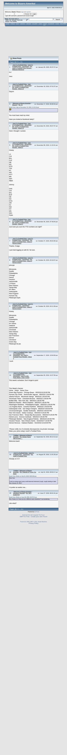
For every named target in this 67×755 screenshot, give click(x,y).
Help (17, 24)
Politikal (15, 435)
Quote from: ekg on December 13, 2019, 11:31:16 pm (24, 107)
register (28, 11)
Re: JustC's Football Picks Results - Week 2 (22, 356)
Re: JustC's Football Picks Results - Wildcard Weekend (22, 68)
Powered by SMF (24, 521)
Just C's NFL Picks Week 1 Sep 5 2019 (21, 376)
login (22, 11)
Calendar (51, 24)
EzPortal (37, 511)
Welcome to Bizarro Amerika (21, 103)
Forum (13, 24)
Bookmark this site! (27, 515)
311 (21, 62)
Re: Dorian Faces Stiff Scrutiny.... (22, 437)
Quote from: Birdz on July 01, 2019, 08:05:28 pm (23, 476)
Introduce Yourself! (19, 493)
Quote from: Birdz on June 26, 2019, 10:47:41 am (23, 497)
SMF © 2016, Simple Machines (38, 521)
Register (63, 24)
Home (7, 24)
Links (40, 24)
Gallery (34, 24)
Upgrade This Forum (39, 515)
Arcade (28, 24)
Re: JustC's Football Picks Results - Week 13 (20, 127)
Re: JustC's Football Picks (23, 455)
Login (57, 24)
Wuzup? (14, 105)
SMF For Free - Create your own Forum (33, 516)
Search (22, 24)
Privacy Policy (33, 523)
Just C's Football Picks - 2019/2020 (22, 65)
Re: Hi (20, 105)
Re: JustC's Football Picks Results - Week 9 (20, 146)
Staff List (45, 24)
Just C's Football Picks (20, 65)
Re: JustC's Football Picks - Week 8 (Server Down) (22, 241)
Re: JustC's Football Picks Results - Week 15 (20, 88)
